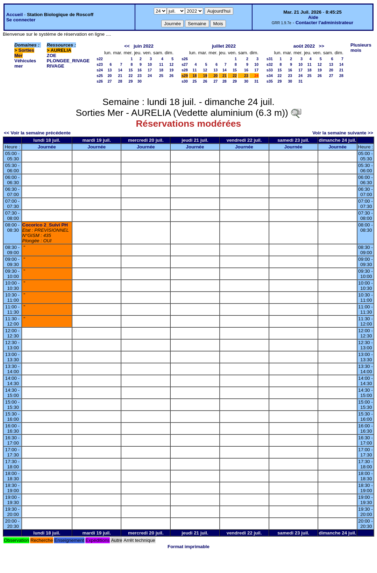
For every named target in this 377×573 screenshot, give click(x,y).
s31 (269, 59)
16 (139, 70)
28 (120, 81)
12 (171, 64)
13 (110, 70)
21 (120, 76)
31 (256, 81)
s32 (269, 64)
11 (161, 64)
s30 (185, 81)
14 (120, 70)
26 (171, 76)
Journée (47, 146)
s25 (100, 76)
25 (161, 76)
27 (110, 81)
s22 (100, 59)
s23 (100, 64)
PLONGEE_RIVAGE (68, 60)
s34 (269, 76)
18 (161, 70)
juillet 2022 (224, 46)
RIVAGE (55, 66)
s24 (100, 70)
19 (171, 70)
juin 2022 (144, 46)
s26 (100, 81)
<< (127, 46)
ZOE (51, 55)
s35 (269, 81)
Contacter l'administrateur (324, 22)
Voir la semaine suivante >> (342, 132)
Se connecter (21, 19)
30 (139, 81)
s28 (185, 70)
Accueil (14, 14)
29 (131, 81)
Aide (313, 17)
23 (139, 76)
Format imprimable (188, 546)
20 (110, 76)
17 (150, 70)
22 (131, 76)
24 (150, 76)
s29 (185, 76)
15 (131, 70)
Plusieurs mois (360, 47)
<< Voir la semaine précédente (37, 132)
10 (150, 64)
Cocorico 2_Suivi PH (45, 225)
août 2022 (304, 46)
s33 (269, 70)
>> (321, 46)
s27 (185, 64)
